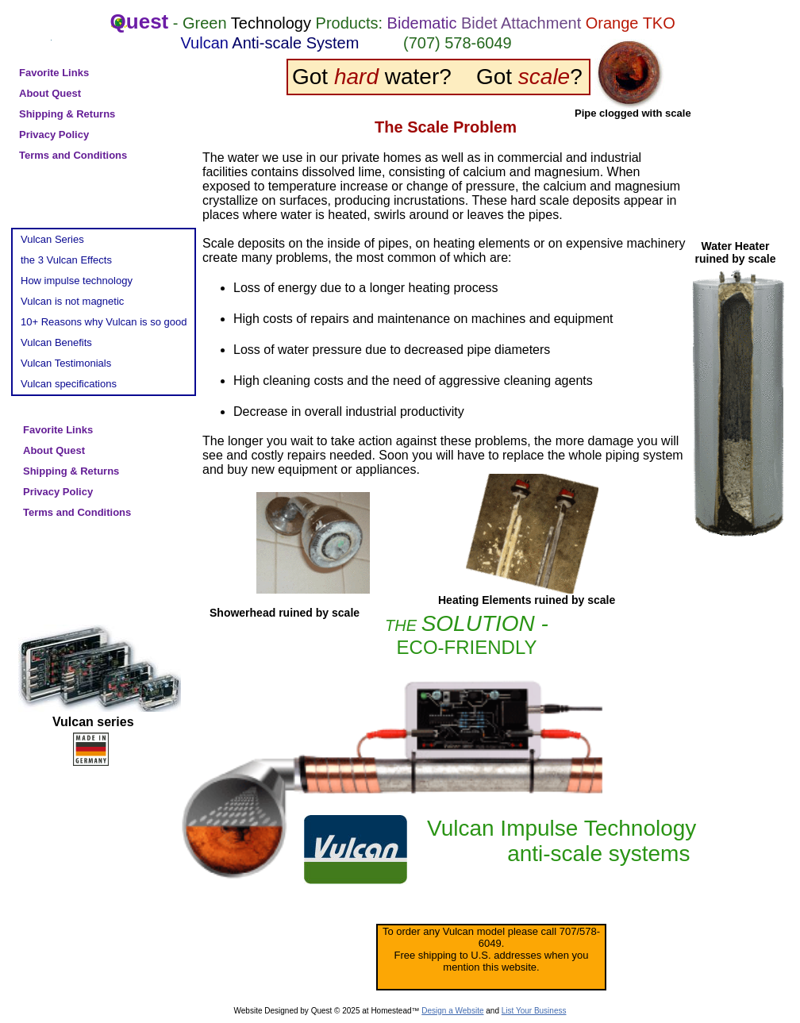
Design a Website (452, 1010)
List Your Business (534, 1010)
